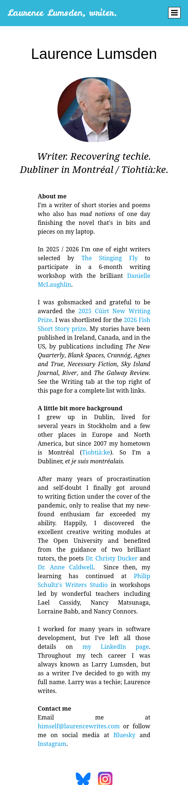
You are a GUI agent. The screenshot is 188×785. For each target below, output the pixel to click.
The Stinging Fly (109, 258)
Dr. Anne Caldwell (65, 567)
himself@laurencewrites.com (79, 726)
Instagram (52, 744)
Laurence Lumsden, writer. (62, 13)
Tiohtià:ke (96, 452)
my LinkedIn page (115, 647)
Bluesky (124, 735)
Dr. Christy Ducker (112, 558)
